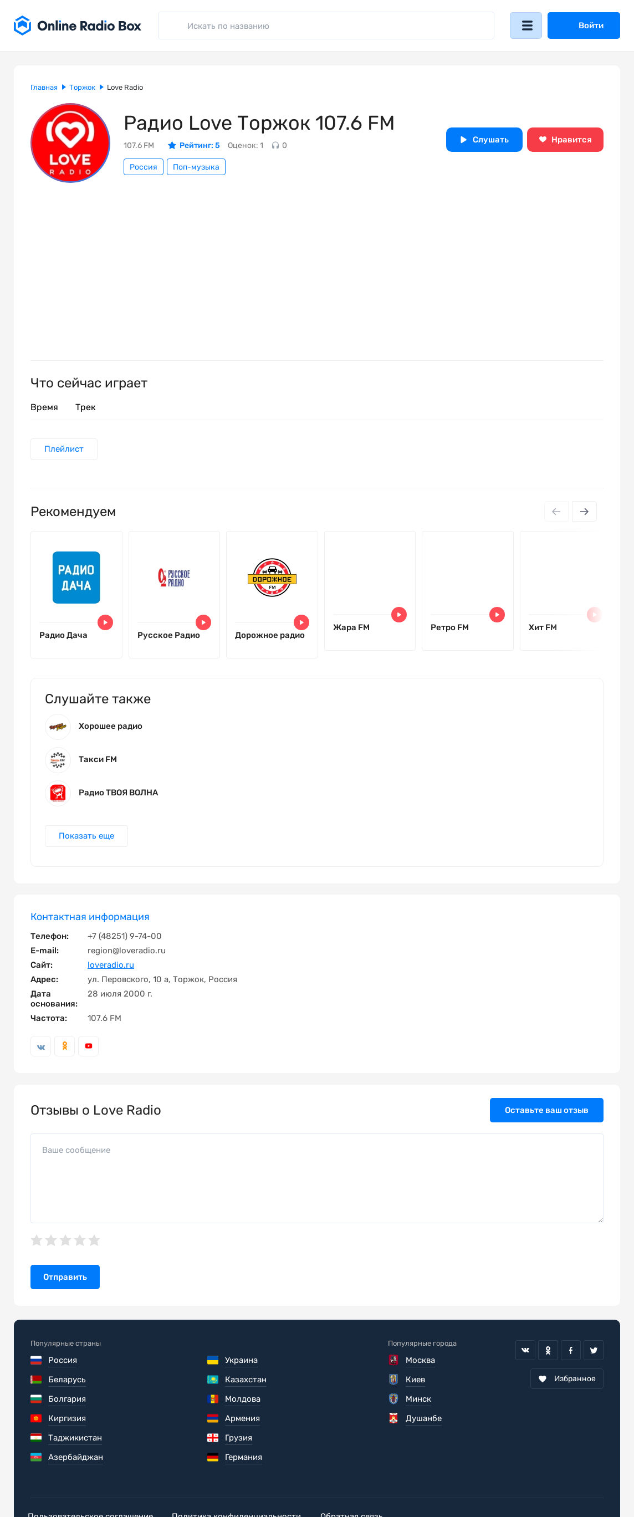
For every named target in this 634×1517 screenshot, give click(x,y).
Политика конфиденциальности (244, 1484)
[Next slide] (584, 512)
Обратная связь (365, 1484)
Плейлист (64, 449)
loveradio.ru (111, 971)
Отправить (65, 1283)
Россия (143, 167)
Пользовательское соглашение (93, 1484)
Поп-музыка (196, 167)
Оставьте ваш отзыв (547, 1116)
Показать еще (87, 842)
